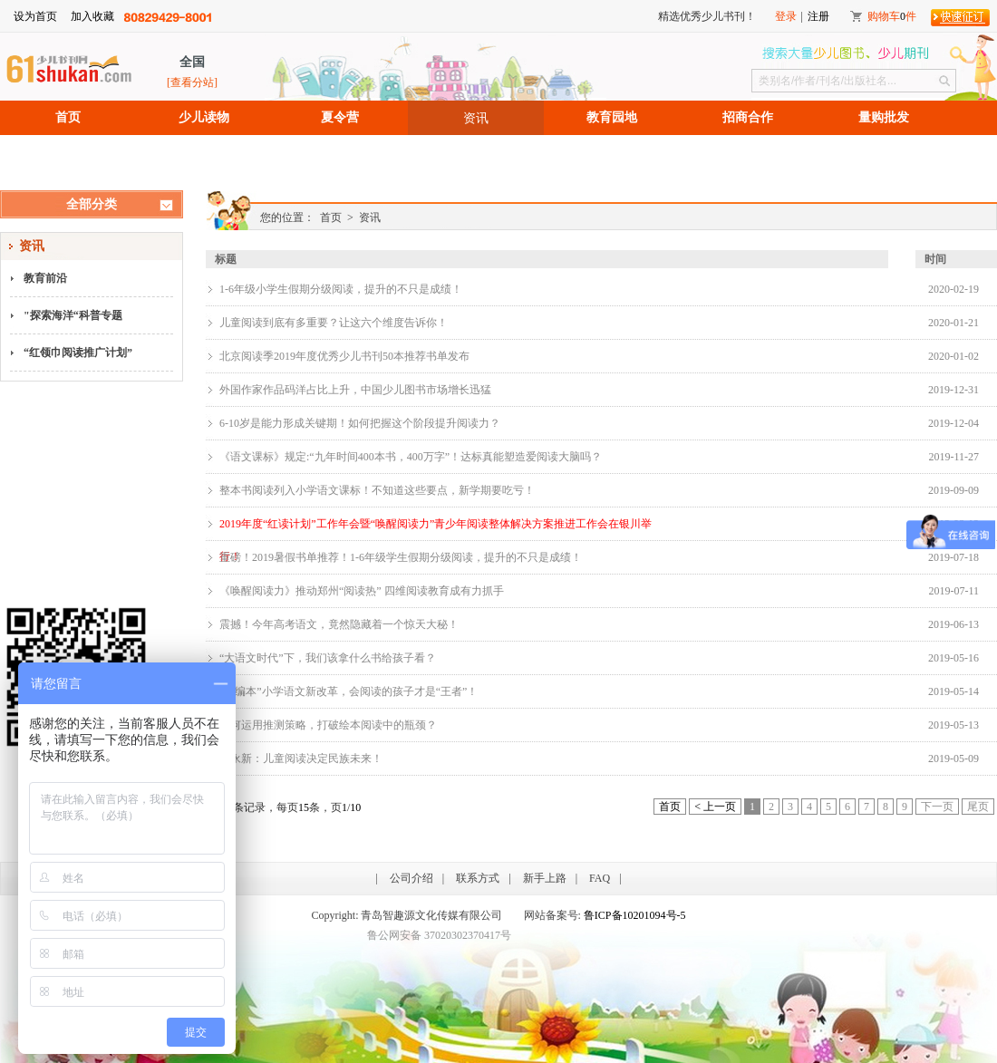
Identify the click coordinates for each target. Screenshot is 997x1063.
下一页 (937, 806)
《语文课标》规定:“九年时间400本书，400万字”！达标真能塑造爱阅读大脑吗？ (410, 456)
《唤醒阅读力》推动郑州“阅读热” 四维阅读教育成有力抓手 (361, 591)
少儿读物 (204, 117)
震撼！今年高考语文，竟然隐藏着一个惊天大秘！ (339, 624)
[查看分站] (192, 82)
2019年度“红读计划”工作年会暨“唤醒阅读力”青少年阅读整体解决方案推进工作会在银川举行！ (435, 528)
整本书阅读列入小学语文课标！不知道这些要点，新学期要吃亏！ (377, 490)
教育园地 (611, 117)
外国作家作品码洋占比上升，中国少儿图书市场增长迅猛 (355, 389)
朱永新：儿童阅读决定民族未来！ (300, 758)
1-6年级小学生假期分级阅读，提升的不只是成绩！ (340, 289)
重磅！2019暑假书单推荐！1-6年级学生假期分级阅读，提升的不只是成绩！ (400, 557)
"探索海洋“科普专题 (73, 315)
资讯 (476, 118)
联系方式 (477, 878)
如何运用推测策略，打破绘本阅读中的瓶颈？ (328, 725)
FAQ (599, 878)
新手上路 (544, 878)
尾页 (978, 806)
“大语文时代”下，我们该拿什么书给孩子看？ (327, 658)
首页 (68, 117)
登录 (786, 16)
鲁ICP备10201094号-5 (635, 915)
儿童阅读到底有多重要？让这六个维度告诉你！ (333, 322)
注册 (818, 16)
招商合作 (747, 117)
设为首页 (35, 16)
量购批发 (883, 117)
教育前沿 (45, 278)
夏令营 (340, 117)
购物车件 (891, 16)
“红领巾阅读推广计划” (78, 352)
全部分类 (91, 204)
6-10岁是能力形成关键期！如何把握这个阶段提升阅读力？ (359, 423)
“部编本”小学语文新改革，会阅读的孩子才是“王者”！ (348, 691)
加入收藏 (92, 16)
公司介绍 (411, 878)
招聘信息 (68, 152)
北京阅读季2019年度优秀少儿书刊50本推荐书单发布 (344, 356)
